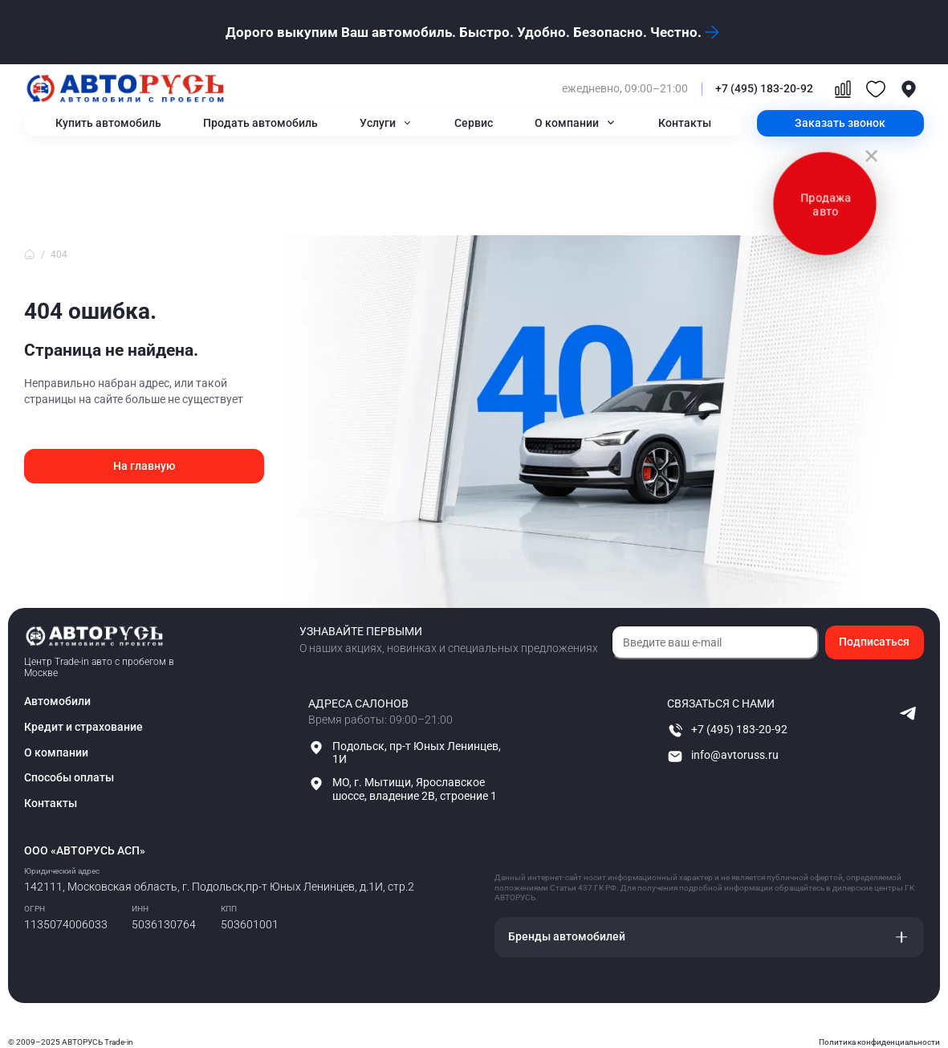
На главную (144, 465)
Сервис (473, 122)
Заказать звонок (840, 122)
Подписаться (874, 641)
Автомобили (57, 701)
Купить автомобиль (108, 122)
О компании (567, 122)
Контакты (684, 122)
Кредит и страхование (83, 726)
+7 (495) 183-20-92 (764, 88)
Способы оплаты (69, 777)
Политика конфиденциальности (879, 1042)
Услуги (378, 122)
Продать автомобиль (260, 122)
